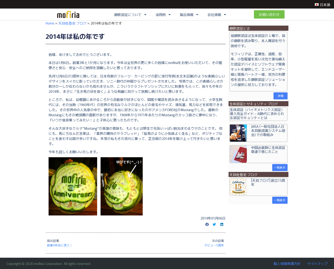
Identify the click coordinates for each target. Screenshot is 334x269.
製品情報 (189, 14)
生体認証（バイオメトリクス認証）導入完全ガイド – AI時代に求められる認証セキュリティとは (257, 113)
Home (50, 23)
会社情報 (217, 14)
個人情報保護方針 (287, 263)
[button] (207, 224)
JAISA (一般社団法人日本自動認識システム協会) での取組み (268, 130)
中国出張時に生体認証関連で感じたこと (268, 149)
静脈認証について (130, 14)
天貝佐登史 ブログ (72, 23)
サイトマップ (317, 263)
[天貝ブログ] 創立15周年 (268, 182)
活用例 (163, 14)
